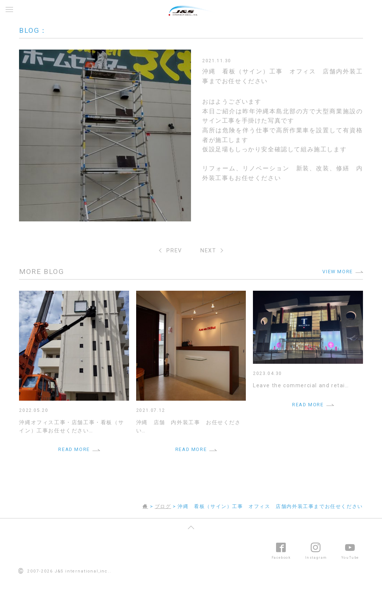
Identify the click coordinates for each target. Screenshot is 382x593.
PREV (174, 250)
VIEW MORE (337, 271)
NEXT (208, 250)
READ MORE (74, 449)
